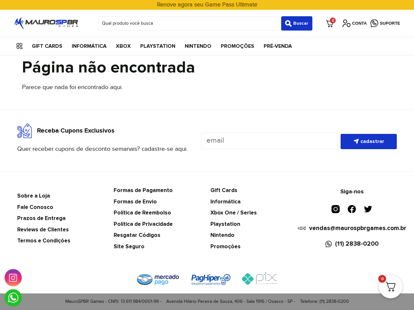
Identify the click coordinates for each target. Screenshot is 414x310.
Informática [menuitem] (89, 46)
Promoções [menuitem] (237, 46)
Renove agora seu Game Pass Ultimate (207, 4)
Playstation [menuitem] (157, 46)
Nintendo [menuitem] (198, 46)
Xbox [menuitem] (123, 46)
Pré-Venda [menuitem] (278, 46)
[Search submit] (296, 23)
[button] (19, 46)
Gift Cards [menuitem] (47, 46)
